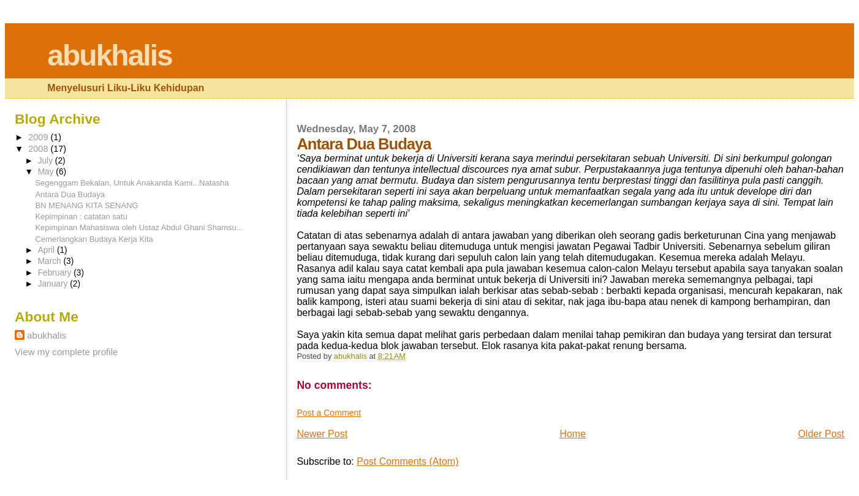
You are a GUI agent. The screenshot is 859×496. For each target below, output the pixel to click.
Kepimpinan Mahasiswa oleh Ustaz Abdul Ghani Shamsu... (139, 227)
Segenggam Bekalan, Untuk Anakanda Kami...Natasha (132, 182)
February (56, 272)
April (47, 250)
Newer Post (322, 434)
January (54, 283)
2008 (39, 149)
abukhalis (109, 55)
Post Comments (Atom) (407, 461)
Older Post (821, 434)
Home (572, 434)
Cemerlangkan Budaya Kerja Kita (94, 239)
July (46, 160)
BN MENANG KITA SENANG (86, 205)
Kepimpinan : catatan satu (81, 216)
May (47, 171)
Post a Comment (329, 413)
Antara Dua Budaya (70, 194)
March (51, 261)
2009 (39, 137)
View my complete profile (66, 352)
